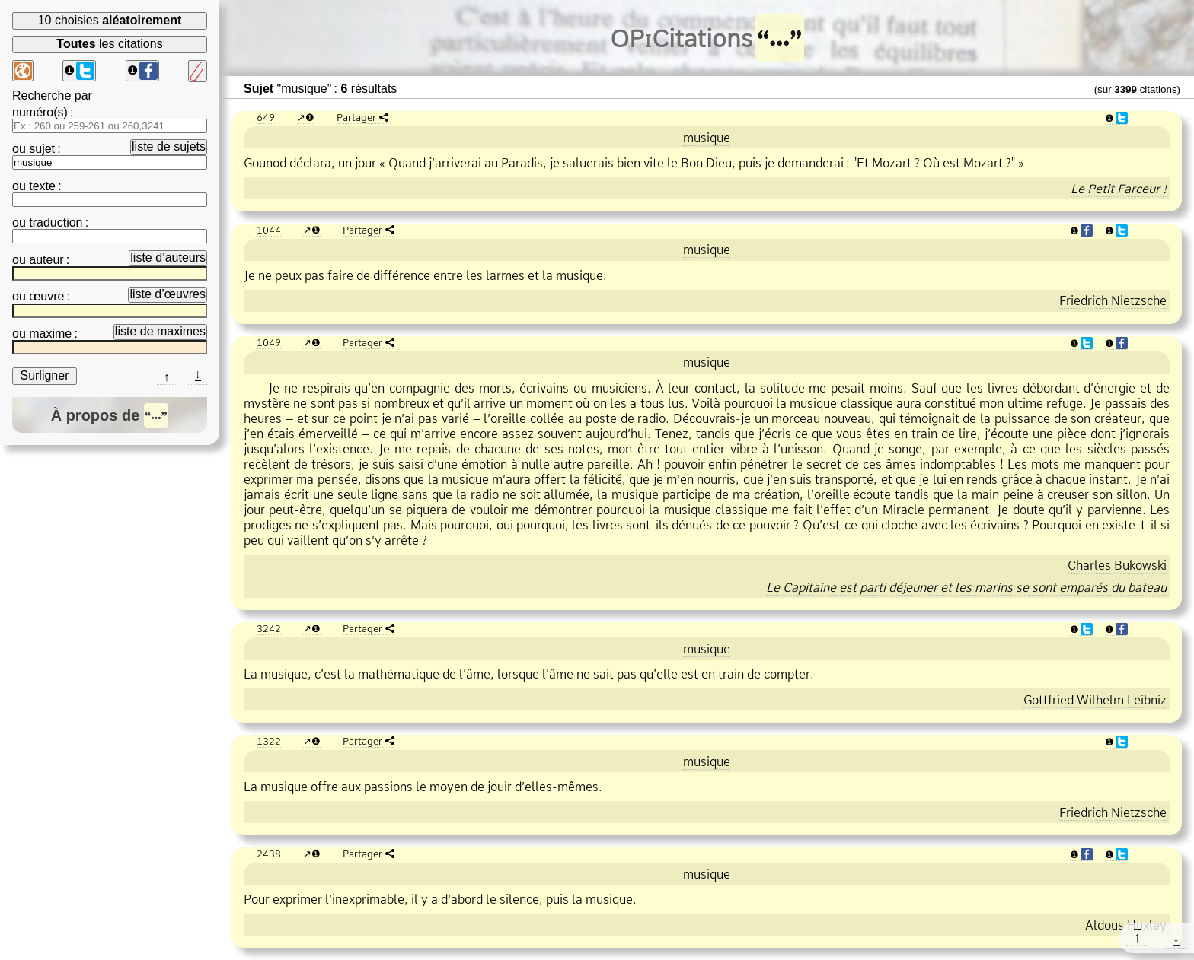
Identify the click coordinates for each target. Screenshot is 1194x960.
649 (266, 117)
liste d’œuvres (167, 294)
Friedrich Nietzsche (1113, 300)
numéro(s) (40, 112)
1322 (269, 741)
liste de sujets (169, 146)
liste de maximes (160, 331)
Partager (356, 117)
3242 (269, 628)
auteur (46, 259)
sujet (42, 148)
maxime (50, 333)
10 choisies (110, 20)
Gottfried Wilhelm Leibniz (1095, 699)
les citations (109, 43)
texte (42, 186)
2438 (269, 853)
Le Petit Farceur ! (1119, 188)
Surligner (44, 375)
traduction (55, 222)
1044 (269, 230)
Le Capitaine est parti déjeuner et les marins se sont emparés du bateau (966, 587)
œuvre (46, 296)
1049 (269, 342)
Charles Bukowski (1117, 565)
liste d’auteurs (168, 257)
